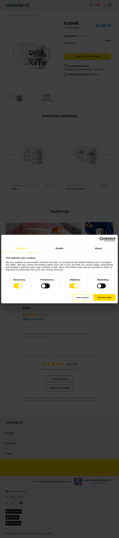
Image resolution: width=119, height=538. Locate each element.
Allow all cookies (104, 297)
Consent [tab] (20, 248)
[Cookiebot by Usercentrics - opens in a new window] (101, 239)
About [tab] (98, 248)
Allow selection (82, 297)
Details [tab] (59, 248)
